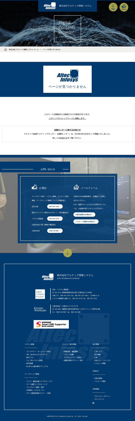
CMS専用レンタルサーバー (35, 390)
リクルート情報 (100, 363)
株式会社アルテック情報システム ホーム (24, 49)
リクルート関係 (100, 381)
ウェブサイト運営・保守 (35, 387)
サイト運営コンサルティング (36, 384)
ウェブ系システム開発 (34, 360)
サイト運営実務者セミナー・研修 (38, 393)
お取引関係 (98, 378)
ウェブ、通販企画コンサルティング (39, 381)
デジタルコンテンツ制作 (72, 357)
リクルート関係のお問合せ (85, 221)
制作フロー (30, 357)
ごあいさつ (98, 351)
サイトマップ (99, 399)
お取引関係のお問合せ (83, 214)
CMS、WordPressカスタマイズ (36, 354)
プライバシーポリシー (102, 396)
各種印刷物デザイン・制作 (73, 360)
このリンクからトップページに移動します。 (67, 118)
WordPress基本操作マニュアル (37, 366)
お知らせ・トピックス (102, 360)
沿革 (95, 357)
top (68, 254)
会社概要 (97, 354)
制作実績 (29, 363)
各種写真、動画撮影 (71, 351)
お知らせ (64, 138)
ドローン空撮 (68, 354)
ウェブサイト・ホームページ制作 (38, 351)
